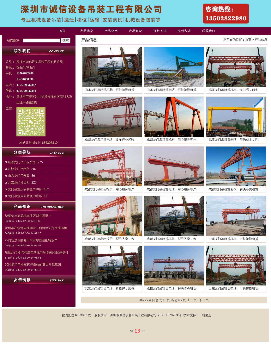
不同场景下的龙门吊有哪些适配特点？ (31, 240)
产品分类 (111, 31)
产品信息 (86, 31)
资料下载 (159, 31)
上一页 (192, 300)
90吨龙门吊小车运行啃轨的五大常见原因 (33, 264)
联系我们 (208, 31)
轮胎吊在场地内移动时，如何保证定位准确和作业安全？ (39, 228)
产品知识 (135, 31)
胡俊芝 (206, 315)
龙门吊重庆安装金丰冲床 (25, 189)
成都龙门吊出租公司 (22, 162)
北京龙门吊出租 (19, 182)
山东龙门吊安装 (19, 175)
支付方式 (184, 31)
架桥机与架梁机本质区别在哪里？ (28, 215)
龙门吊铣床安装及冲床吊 (25, 196)
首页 (62, 31)
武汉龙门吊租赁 (19, 169)
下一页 (204, 300)
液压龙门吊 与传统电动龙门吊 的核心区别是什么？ (39, 252)
